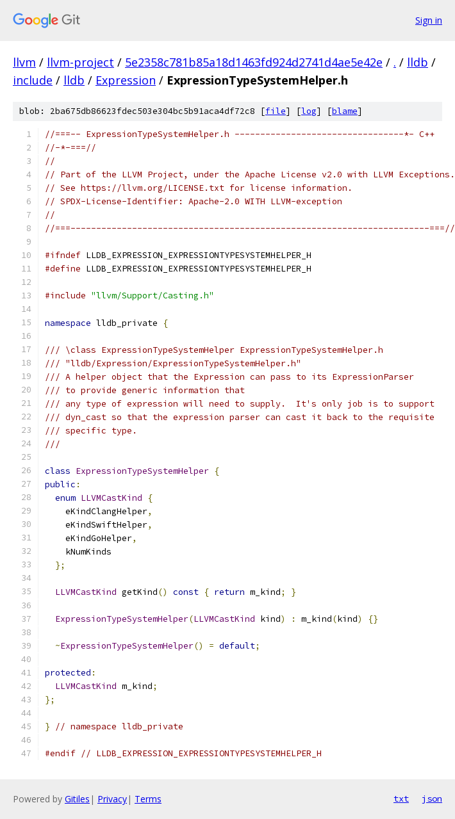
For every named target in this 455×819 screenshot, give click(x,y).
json (432, 798)
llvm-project (80, 62)
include (33, 80)
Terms (148, 799)
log (309, 111)
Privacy (112, 799)
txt (401, 798)
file (275, 111)
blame (345, 111)
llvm (24, 62)
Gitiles (77, 799)
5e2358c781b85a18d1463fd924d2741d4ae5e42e (254, 62)
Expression (125, 80)
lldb (417, 62)
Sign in (428, 20)
